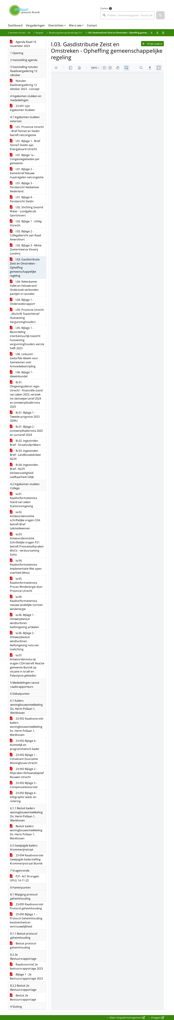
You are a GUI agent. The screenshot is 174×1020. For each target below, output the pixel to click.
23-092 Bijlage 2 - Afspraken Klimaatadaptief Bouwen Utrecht (27, 773)
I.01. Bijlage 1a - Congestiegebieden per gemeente (25, 159)
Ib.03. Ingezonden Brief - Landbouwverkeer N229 (25, 455)
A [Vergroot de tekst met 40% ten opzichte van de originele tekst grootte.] (163, 33)
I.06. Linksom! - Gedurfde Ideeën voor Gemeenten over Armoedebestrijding (24, 360)
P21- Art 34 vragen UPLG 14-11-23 (24, 878)
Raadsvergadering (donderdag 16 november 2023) (73, 32)
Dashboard (15, 25)
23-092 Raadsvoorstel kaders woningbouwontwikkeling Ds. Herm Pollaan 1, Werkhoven (26, 727)
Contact (92, 25)
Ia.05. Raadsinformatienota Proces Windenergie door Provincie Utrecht (26, 585)
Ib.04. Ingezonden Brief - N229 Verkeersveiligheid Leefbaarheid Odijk (24, 471)
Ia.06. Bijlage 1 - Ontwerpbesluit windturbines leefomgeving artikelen (24, 621)
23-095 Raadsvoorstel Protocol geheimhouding (26, 906)
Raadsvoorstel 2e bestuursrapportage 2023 (26, 966)
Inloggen (157, 1017)
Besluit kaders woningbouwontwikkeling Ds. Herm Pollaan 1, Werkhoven (26, 832)
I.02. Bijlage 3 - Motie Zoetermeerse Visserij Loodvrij (25, 249)
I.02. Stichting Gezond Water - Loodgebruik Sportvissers (26, 211)
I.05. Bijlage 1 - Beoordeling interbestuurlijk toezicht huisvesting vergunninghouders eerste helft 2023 (27, 338)
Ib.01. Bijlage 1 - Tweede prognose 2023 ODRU (25, 417)
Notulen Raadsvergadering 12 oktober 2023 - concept (24, 85)
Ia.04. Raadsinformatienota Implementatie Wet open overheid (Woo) (26, 567)
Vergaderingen (35, 25)
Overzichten (56, 25)
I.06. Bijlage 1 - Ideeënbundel (21, 374)
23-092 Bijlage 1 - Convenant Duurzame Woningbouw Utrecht (24, 759)
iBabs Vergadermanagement (127, 1017)
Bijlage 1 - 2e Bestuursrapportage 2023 (26, 976)
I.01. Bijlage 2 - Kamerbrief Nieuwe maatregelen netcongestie (27, 173)
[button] (160, 15)
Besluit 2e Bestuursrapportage (23, 997)
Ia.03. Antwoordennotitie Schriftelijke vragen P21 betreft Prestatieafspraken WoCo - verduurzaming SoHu (27, 544)
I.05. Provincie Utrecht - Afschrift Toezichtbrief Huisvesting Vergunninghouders (27, 316)
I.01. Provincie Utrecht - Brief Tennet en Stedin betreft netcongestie (27, 131)
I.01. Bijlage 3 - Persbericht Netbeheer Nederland (24, 187)
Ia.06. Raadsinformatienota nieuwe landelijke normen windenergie (26, 603)
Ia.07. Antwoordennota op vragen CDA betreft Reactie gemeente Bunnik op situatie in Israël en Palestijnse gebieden (27, 665)
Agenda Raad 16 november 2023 (23, 44)
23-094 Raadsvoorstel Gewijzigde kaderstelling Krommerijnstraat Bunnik (26, 859)
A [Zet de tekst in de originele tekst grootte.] (151, 33)
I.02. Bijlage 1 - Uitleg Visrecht (26, 223)
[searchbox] (127, 15)
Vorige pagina (152, 43)
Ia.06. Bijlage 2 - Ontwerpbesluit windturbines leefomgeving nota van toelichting (24, 641)
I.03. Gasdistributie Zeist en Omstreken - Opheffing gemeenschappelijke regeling (25, 268)
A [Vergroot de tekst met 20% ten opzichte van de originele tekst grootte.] (157, 33)
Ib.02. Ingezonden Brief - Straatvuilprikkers (25, 443)
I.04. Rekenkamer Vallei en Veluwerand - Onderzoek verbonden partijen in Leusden (24, 288)
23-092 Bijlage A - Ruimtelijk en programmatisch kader (24, 745)
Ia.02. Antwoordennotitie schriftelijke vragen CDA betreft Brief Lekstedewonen (25, 520)
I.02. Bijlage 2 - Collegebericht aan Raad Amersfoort (25, 235)
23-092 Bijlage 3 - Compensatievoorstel (23, 785)
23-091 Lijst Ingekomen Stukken (22, 108)
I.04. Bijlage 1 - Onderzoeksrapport (22, 302)
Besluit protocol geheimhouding (23, 945)
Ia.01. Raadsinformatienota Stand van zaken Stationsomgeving (23, 500)
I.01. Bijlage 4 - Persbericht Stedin (22, 199)
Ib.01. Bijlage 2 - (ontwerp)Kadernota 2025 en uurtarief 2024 (26, 431)
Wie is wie (75, 25)
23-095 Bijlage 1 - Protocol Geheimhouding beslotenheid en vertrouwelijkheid (26, 920)
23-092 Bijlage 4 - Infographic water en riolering (23, 797)
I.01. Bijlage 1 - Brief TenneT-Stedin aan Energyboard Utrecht (25, 145)
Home (30, 32)
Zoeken (104, 8)
